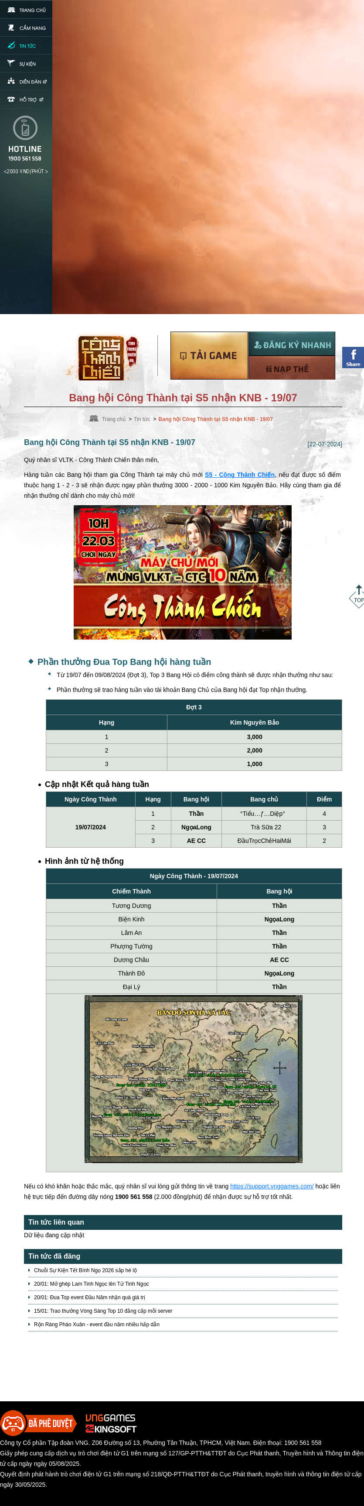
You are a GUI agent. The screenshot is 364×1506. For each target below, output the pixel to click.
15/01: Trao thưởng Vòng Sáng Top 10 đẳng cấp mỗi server (103, 1311)
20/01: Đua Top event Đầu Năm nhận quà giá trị (89, 1297)
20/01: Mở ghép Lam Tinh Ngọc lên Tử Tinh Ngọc (91, 1284)
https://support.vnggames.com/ (271, 1186)
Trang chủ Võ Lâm (106, 356)
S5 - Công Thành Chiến (240, 474)
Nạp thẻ (292, 368)
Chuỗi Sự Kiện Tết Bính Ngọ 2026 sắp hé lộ (85, 1270)
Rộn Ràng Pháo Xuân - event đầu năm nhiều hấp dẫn (97, 1324)
